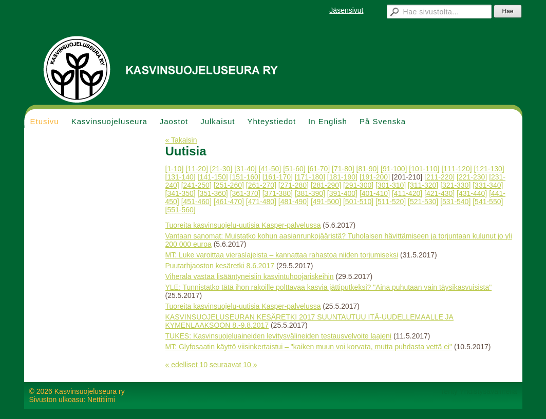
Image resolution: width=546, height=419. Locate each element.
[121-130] (489, 169)
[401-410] (375, 193)
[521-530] (423, 201)
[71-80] (343, 169)
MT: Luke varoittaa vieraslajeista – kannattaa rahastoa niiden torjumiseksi (282, 255)
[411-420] (407, 193)
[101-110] (424, 169)
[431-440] (472, 193)
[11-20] (196, 169)
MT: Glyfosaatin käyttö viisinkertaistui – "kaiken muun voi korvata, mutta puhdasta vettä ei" (309, 347)
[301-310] (390, 185)
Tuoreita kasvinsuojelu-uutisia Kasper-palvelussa (243, 225)
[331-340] (488, 185)
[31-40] (245, 169)
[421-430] (439, 193)
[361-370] (245, 193)
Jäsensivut (346, 10)
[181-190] (342, 177)
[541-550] (488, 201)
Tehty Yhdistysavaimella (478, 391)
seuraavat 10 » (233, 365)
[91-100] (394, 169)
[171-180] (310, 177)
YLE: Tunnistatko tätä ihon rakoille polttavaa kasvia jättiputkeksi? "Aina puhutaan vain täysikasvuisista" (328, 287)
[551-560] (180, 210)
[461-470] (229, 201)
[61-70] (319, 169)
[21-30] (221, 169)
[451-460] (196, 201)
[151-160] (245, 177)
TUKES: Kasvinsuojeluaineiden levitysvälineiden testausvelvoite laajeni (278, 336)
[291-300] (358, 185)
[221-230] (472, 177)
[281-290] (326, 185)
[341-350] (180, 193)
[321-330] (455, 185)
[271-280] (293, 185)
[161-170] (277, 177)
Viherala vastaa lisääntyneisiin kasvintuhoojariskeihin (249, 276)
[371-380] (277, 193)
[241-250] (196, 185)
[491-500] (326, 201)
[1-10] (174, 169)
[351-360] (213, 193)
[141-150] (213, 177)
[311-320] (423, 185)
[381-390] (310, 193)
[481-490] (293, 201)
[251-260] (229, 185)
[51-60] (294, 169)
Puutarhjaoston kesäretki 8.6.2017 (219, 266)
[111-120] (456, 169)
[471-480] (261, 201)
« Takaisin (181, 140)
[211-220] (439, 177)
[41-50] (270, 169)
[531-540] (455, 201)
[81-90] (367, 169)
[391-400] (342, 193)
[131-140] (180, 177)
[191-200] (375, 177)
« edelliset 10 (186, 365)
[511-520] (390, 201)
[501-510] (358, 201)
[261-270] (261, 185)
